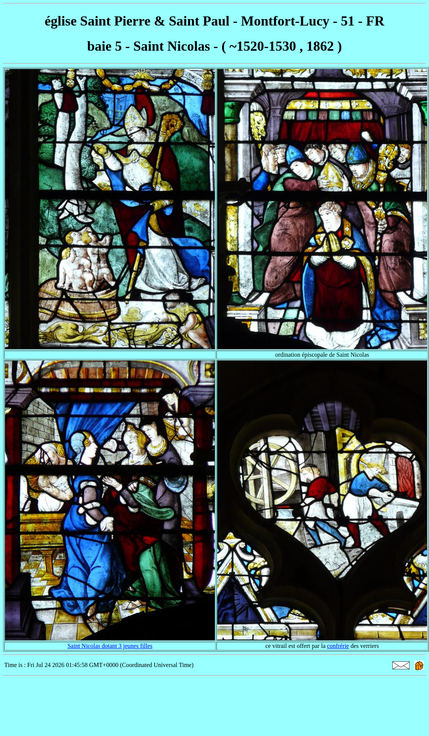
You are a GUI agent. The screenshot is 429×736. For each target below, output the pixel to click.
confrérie (338, 646)
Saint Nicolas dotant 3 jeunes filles (110, 646)
